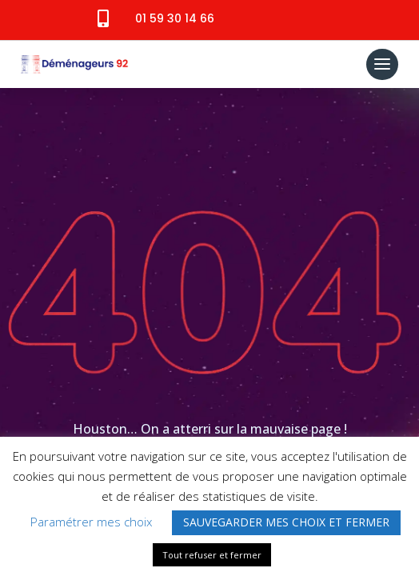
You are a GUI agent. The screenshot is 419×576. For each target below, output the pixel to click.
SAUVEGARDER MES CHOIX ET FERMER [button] (286, 522)
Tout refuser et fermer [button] (211, 555)
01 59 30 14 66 (174, 18)
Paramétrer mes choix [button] (91, 522)
